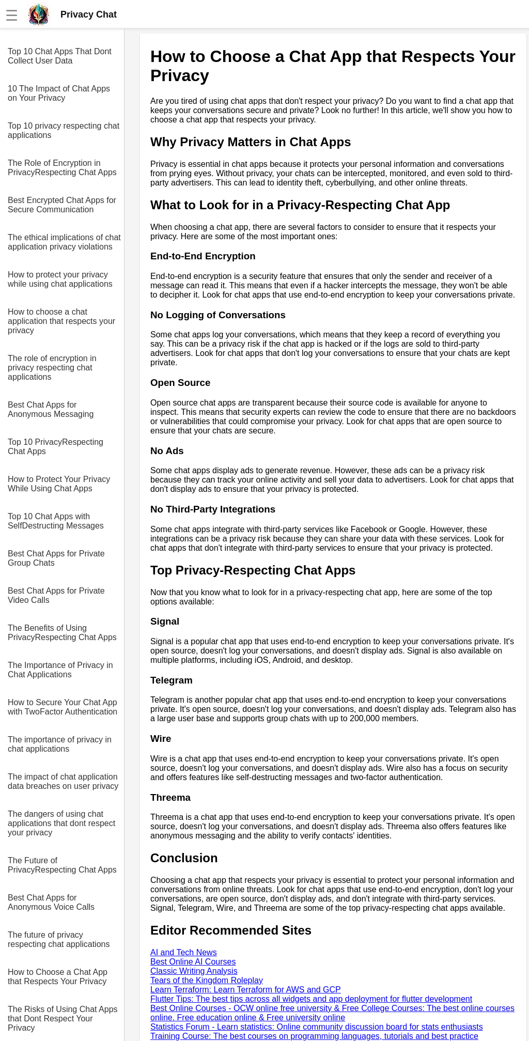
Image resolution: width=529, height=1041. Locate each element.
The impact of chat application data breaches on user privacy (63, 781)
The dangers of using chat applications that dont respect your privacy (61, 823)
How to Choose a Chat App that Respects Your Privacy (57, 977)
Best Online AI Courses (193, 961)
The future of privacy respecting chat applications (59, 939)
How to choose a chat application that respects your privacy (61, 321)
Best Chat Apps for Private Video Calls (56, 595)
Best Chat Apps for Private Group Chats (56, 558)
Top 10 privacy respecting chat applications (63, 130)
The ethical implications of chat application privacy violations (64, 242)
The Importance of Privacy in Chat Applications (60, 670)
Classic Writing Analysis (194, 971)
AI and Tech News (183, 952)
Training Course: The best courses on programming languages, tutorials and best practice (314, 1036)
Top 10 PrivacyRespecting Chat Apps (55, 447)
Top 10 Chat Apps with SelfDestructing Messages (56, 521)
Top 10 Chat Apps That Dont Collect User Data (60, 56)
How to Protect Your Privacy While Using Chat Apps (59, 484)
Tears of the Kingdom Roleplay (206, 980)
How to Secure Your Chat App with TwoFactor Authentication (62, 707)
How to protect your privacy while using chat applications (60, 279)
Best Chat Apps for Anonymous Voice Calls (51, 902)
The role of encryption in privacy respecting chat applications (52, 367)
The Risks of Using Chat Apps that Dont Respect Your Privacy (63, 1018)
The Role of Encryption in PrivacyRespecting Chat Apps (62, 168)
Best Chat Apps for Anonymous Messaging (51, 409)
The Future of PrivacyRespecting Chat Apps (62, 865)
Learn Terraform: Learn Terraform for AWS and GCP (245, 989)
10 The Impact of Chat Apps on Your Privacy (59, 93)
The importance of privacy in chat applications (60, 744)
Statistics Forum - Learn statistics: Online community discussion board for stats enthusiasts (316, 1026)
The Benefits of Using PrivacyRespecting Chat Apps (62, 633)
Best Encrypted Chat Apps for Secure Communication (62, 205)
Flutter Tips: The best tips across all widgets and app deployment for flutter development (311, 999)
